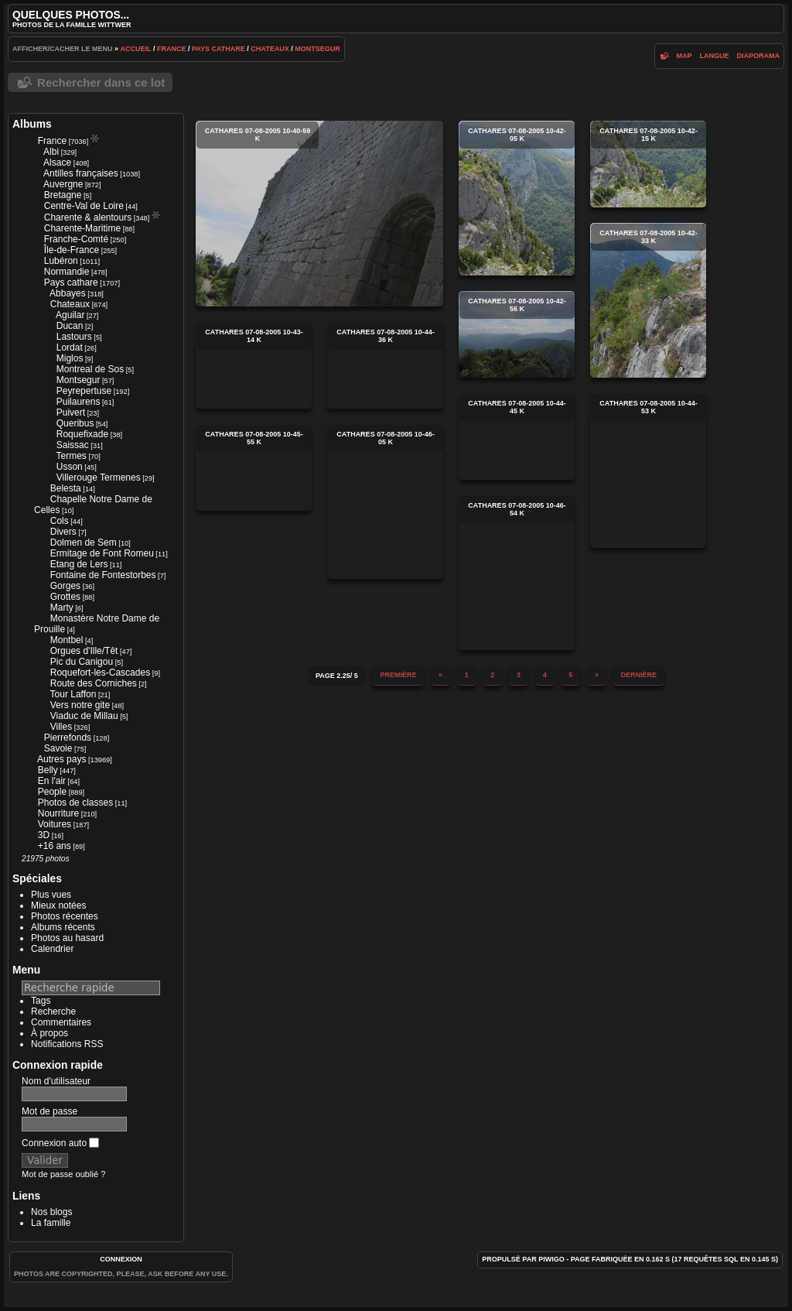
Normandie (67, 271)
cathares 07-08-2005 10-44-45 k (517, 436)
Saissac (72, 445)
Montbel (67, 640)
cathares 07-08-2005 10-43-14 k (254, 365)
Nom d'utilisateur (56, 1081)
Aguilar (70, 315)
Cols (59, 520)
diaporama (758, 56)
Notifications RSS (67, 1044)
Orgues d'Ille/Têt (84, 650)
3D (44, 835)
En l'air (52, 780)
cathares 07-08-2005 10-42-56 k (517, 334)
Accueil (136, 49)
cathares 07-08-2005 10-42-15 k (648, 164)
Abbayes (68, 293)
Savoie (58, 748)
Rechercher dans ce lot (101, 82)
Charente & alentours (87, 217)
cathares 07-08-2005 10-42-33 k (648, 300)
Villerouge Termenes (98, 477)
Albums (32, 124)
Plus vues (51, 894)
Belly (48, 770)
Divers (63, 531)
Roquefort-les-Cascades (100, 672)
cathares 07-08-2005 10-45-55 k (254, 467)
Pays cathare (218, 49)
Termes (71, 455)
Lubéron (61, 260)
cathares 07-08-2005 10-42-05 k (517, 198)
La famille (50, 1222)
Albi (51, 151)
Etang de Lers (79, 564)
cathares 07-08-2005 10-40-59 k (319, 213)
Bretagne (63, 195)
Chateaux (269, 49)
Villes (61, 726)
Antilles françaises (80, 173)
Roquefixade (82, 434)
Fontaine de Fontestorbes (103, 575)
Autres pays (61, 759)
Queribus (75, 423)
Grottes (65, 596)
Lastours (74, 336)
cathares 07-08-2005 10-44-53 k (648, 470)
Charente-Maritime (82, 228)
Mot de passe (49, 1111)
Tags (40, 1000)
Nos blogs (51, 1212)
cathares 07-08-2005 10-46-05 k (385, 501)
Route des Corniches (93, 683)
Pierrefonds (67, 737)
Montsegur (317, 49)
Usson (69, 466)
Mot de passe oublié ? (63, 1174)
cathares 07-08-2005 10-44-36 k (385, 365)
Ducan (70, 325)
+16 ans (54, 845)
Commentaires (61, 1022)
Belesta (65, 488)
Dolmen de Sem (83, 542)
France (171, 49)
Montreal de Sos (90, 369)
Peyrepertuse (83, 390)
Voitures (54, 824)
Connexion (121, 1259)
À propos (49, 1033)
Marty (61, 607)
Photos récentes (64, 916)
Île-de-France (71, 250)
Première (398, 675)
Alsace (57, 162)
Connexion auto (60, 1143)
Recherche (53, 1011)
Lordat (69, 347)
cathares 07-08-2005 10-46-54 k (517, 572)
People (52, 791)
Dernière (639, 675)
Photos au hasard (67, 938)
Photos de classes (75, 802)
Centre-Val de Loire (84, 205)
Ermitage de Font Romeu (102, 553)
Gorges (65, 585)
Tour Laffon (73, 694)
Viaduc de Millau (84, 715)
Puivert (70, 412)
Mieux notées (58, 905)
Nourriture (58, 813)
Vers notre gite (80, 705)
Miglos (70, 358)
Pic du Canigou (81, 661)
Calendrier (52, 948)
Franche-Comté (76, 239)
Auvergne (63, 184)
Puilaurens (78, 401)
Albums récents (63, 927)
